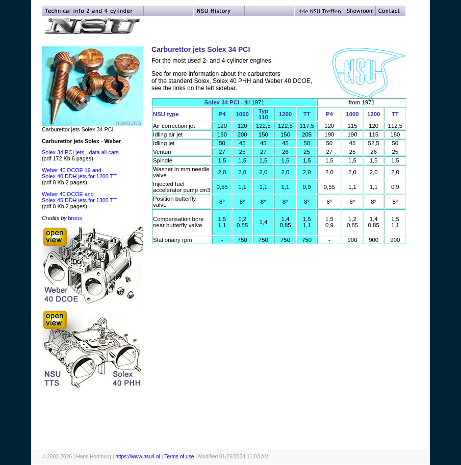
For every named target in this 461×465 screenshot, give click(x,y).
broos (75, 218)
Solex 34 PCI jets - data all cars (80, 152)
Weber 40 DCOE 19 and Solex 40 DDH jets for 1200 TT (79, 173)
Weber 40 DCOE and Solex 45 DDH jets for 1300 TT (79, 197)
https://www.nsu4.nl (137, 456)
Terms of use (179, 456)
